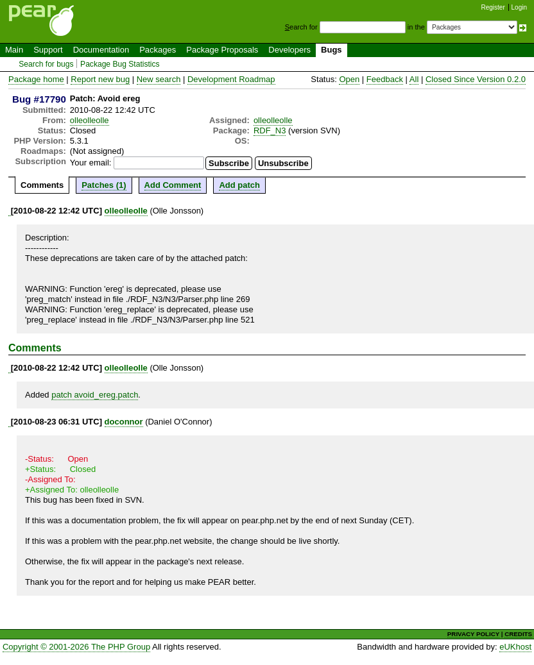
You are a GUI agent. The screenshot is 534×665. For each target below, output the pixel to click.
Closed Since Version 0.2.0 (476, 79)
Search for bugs (46, 64)
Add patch (239, 185)
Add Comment (173, 185)
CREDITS (518, 633)
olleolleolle (89, 120)
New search (159, 79)
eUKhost (515, 647)
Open (349, 79)
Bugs (331, 50)
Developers (289, 50)
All (413, 79)
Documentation (101, 50)
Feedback (384, 79)
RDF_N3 (270, 130)
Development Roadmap (231, 79)
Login (519, 7)
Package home (36, 79)
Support (48, 50)
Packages (157, 50)
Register (493, 7)
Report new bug (100, 79)
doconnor (124, 421)
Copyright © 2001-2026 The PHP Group (76, 647)
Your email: (91, 162)
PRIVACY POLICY (473, 633)
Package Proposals (222, 50)
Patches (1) (104, 185)
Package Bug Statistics (120, 64)
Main (14, 50)
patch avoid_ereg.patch (94, 395)
